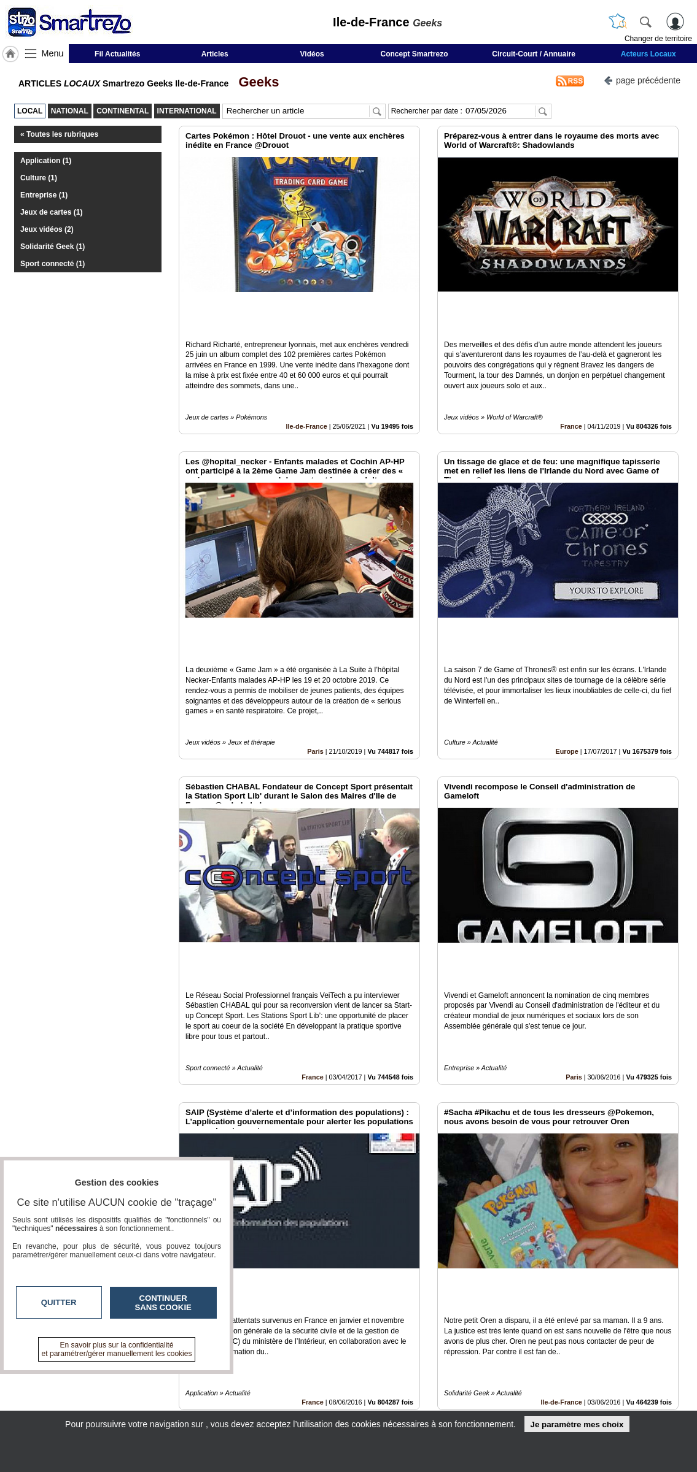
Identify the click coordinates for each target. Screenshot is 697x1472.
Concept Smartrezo (414, 54)
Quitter (59, 1302)
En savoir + (273, 1390)
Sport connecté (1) (52, 263)
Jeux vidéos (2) (47, 229)
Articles (214, 54)
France (571, 384)
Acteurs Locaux (648, 54)
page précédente (642, 79)
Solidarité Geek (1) (52, 246)
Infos (480, 1377)
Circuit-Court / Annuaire (533, 54)
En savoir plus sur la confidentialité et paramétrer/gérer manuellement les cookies (117, 1349)
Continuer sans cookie (163, 1303)
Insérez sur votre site (632, 1266)
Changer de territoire (658, 38)
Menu (53, 53)
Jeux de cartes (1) (51, 212)
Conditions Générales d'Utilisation (510, 1390)
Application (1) (45, 160)
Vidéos (312, 54)
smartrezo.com (87, 1381)
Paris (315, 667)
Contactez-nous (282, 1377)
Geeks (255, 82)
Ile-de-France (306, 384)
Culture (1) (38, 178)
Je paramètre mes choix (576, 1424)
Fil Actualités (117, 54)
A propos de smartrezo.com (304, 1404)
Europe (567, 667)
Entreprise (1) (44, 195)
